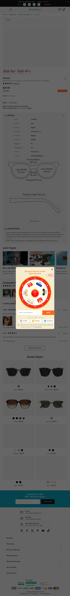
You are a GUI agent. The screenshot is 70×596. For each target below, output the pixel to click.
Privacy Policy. (38, 326)
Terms (50, 275)
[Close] (52, 269)
